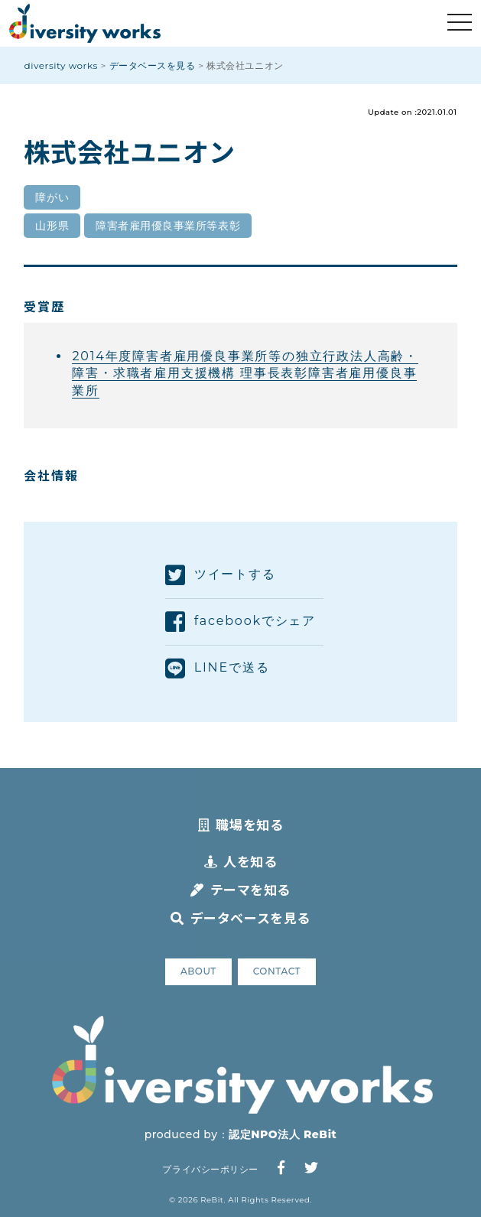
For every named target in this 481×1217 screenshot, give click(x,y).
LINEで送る (217, 668)
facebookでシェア (240, 621)
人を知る (241, 860)
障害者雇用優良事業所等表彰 (168, 226)
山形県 (52, 226)
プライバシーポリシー (210, 1169)
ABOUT (198, 971)
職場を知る (240, 824)
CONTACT (277, 971)
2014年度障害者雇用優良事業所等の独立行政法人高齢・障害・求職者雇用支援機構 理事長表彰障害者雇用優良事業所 (245, 373)
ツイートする (220, 575)
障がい (52, 197)
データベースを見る (240, 917)
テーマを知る (240, 889)
